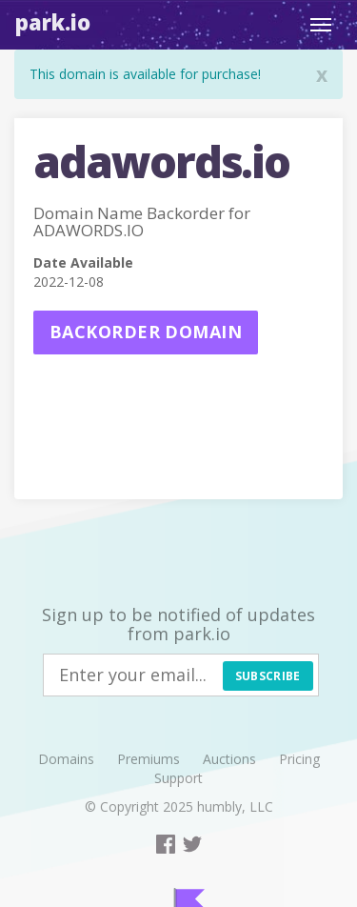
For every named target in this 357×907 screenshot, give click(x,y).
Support (178, 778)
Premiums (148, 759)
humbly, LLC (235, 806)
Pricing (299, 759)
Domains (66, 759)
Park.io (52, 22)
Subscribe (268, 676)
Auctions (229, 759)
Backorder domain (146, 331)
